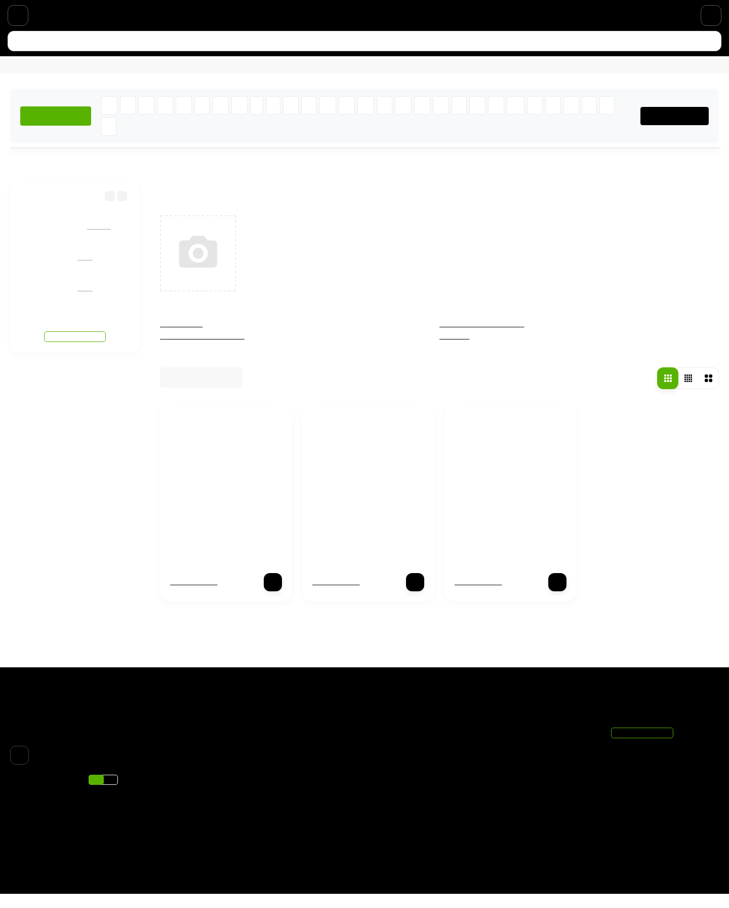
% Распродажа (208, 75)
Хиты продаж (397, 846)
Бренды (59, 177)
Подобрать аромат (285, 75)
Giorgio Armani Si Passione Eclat (105, 292)
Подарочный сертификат (343, 12)
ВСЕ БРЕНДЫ (678, 129)
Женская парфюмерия (204, 350)
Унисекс (454, 350)
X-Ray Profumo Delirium (215, 546)
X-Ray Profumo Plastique (359, 546)
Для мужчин (94, 75)
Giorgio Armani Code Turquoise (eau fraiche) (123, 230)
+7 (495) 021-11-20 (679, 12)
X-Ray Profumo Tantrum (500, 546)
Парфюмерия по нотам (249, 12)
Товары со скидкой (406, 833)
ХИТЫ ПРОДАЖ (56, 129)
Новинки (149, 75)
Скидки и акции (170, 12)
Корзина (508, 742)
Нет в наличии (195, 595)
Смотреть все (75, 329)
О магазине (112, 12)
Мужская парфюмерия (484, 338)
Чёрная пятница (402, 742)
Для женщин (33, 75)
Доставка (27, 12)
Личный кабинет (520, 755)
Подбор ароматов (405, 859)
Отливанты (182, 338)
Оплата (68, 12)
